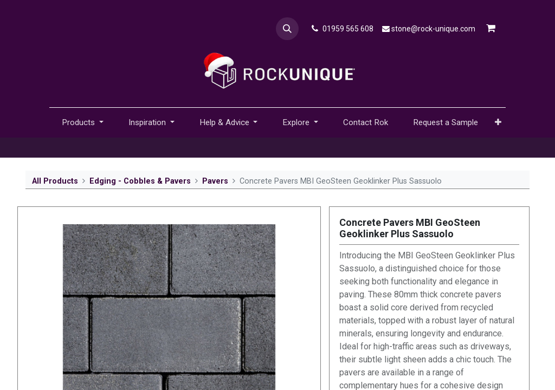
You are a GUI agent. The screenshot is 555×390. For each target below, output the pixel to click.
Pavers (215, 181)
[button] (287, 28)
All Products (55, 181)
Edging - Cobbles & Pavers (140, 181)
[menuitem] (365, 122)
